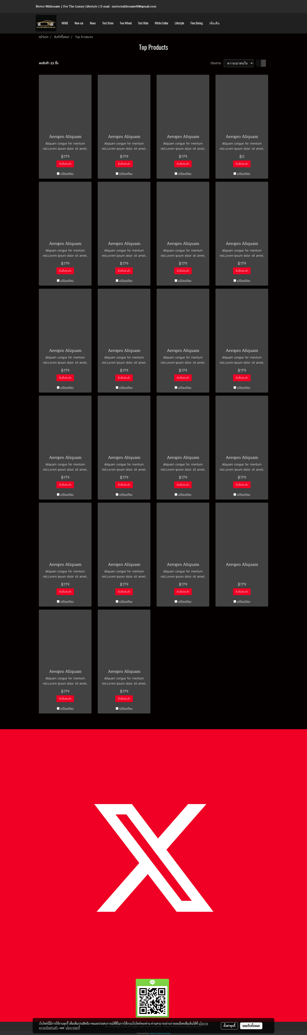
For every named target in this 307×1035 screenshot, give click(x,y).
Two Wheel (126, 23)
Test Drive (107, 23)
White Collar (161, 23)
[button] (226, 23)
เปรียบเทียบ (67, 173)
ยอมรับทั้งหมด (251, 1026)
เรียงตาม (217, 63)
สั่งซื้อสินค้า (65, 163)
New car (79, 23)
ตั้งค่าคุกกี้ (229, 1026)
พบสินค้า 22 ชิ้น (48, 63)
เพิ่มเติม (214, 23)
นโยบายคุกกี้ (72, 1028)
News (93, 23)
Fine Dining (196, 23)
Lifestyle (179, 23)
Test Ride (143, 23)
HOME (65, 23)
